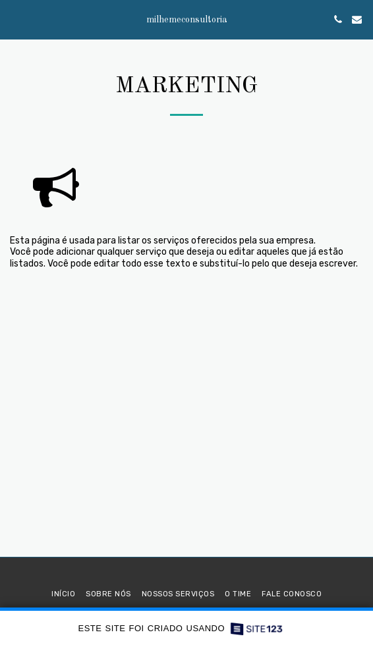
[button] (14, 19)
